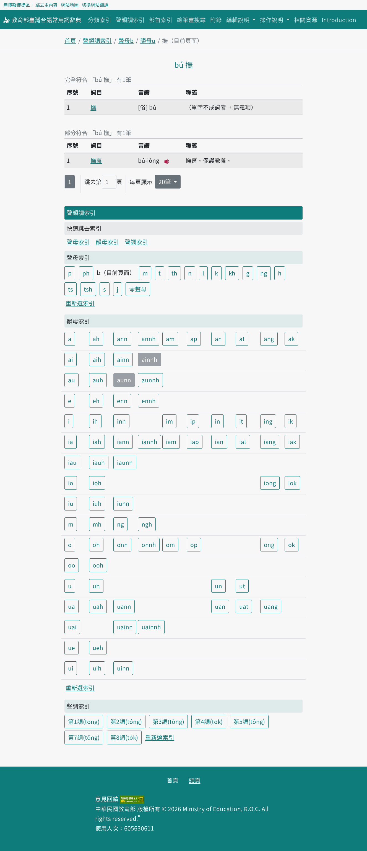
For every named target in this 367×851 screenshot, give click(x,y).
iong (270, 483)
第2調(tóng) (126, 721)
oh (96, 544)
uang (271, 606)
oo (71, 565)
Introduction (339, 20)
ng (263, 273)
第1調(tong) (84, 721)
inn (121, 421)
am (170, 338)
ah (96, 338)
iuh (97, 503)
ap (193, 338)
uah (98, 606)
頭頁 (195, 780)
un (218, 586)
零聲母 (138, 289)
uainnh (151, 627)
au (71, 380)
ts (70, 289)
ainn (123, 359)
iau (72, 462)
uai (72, 627)
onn (122, 544)
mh (97, 524)
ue (71, 647)
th (174, 273)
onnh (149, 544)
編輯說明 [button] (238, 20)
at (242, 338)
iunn (123, 503)
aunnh (150, 380)
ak (291, 338)
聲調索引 (136, 242)
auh (98, 380)
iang (270, 441)
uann (124, 606)
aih (97, 359)
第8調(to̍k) (124, 737)
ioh (97, 483)
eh (96, 400)
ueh (98, 647)
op (193, 544)
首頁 (70, 40)
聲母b (126, 40)
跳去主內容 (46, 4)
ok (291, 544)
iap (194, 441)
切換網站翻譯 (95, 4)
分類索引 (99, 20)
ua (71, 606)
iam (171, 441)
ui (70, 668)
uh (96, 586)
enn (122, 400)
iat (242, 441)
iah (97, 441)
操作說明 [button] (272, 20)
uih (97, 668)
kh (232, 273)
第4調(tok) (209, 721)
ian (219, 441)
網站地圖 (70, 4)
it (241, 421)
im (169, 421)
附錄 (216, 20)
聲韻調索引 (130, 20)
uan (220, 606)
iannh (149, 441)
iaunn (125, 462)
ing (268, 421)
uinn (123, 668)
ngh (147, 524)
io (70, 483)
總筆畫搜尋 (191, 20)
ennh (149, 400)
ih (95, 421)
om (170, 544)
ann (122, 338)
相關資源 (305, 20)
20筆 (165, 181)
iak (292, 441)
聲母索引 (78, 242)
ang (269, 338)
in (217, 421)
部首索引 (160, 20)
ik (290, 421)
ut (242, 586)
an (218, 338)
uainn (125, 627)
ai (70, 359)
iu (70, 503)
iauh (99, 462)
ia (70, 441)
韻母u (147, 40)
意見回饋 (106, 799)
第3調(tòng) (168, 721)
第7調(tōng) (84, 737)
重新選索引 (80, 303)
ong (269, 544)
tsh (88, 289)
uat (243, 606)
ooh (98, 565)
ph (86, 273)
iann (123, 441)
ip (193, 421)
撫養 (96, 160)
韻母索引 (107, 242)
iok (292, 483)
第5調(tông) (249, 721)
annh (149, 338)
